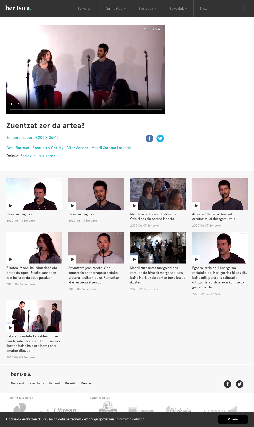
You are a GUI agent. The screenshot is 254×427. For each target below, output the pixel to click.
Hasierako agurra (19, 214)
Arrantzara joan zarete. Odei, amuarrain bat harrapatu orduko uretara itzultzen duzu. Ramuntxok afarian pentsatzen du (94, 275)
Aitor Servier (77, 147)
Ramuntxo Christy (47, 147)
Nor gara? (17, 383)
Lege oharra (36, 383)
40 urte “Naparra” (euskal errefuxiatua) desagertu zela (213, 216)
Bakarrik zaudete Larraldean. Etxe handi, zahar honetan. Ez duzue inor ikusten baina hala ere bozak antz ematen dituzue (33, 343)
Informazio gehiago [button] (130, 419)
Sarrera (83, 8)
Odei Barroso (17, 147)
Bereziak (71, 383)
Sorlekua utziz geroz (38, 156)
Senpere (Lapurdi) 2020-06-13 (32, 137)
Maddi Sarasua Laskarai (111, 147)
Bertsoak (55, 383)
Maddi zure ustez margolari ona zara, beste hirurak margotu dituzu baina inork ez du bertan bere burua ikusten (157, 275)
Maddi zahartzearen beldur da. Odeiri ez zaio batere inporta (153, 216)
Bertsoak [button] (147, 8)
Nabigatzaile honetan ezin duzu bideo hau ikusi (85, 69)
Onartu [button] (233, 419)
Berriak (86, 383)
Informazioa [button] (114, 8)
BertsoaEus (24, 7)
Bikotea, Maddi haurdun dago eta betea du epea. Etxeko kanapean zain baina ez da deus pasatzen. (31, 273)
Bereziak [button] (178, 8)
